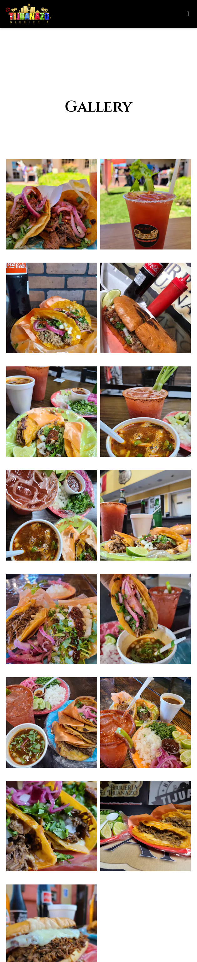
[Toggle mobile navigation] (187, 14)
